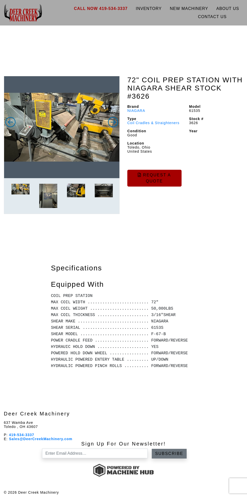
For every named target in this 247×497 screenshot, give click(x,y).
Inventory (149, 8)
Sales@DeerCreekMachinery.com (40, 439)
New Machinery (189, 8)
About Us (227, 8)
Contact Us (212, 17)
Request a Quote (154, 178)
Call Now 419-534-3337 (101, 8)
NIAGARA (136, 111)
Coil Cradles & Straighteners (153, 123)
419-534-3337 (21, 435)
